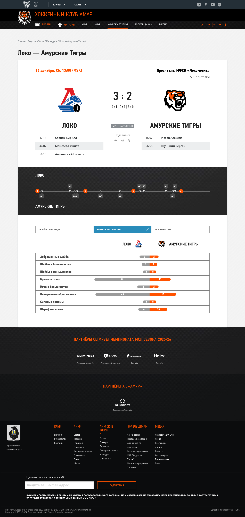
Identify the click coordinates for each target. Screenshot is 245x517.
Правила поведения (137, 439)
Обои (157, 463)
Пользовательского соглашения (104, 495)
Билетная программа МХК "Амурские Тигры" (137, 455)
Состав (77, 435)
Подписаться (117, 485)
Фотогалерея (161, 455)
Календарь (51, 41)
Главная (22, 41)
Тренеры (78, 439)
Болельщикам (144, 24)
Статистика (79, 455)
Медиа (163, 24)
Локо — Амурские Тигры (72, 41)
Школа (77, 463)
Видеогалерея (162, 459)
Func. (237, 509)
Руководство (60, 439)
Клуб (85, 24)
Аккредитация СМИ (164, 435)
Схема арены (133, 435)
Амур (97, 24)
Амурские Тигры (118, 24)
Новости (159, 451)
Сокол (76, 459)
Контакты (58, 443)
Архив (158, 439)
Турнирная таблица (83, 451)
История (58, 435)
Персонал (78, 443)
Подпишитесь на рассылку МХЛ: (46, 477)
